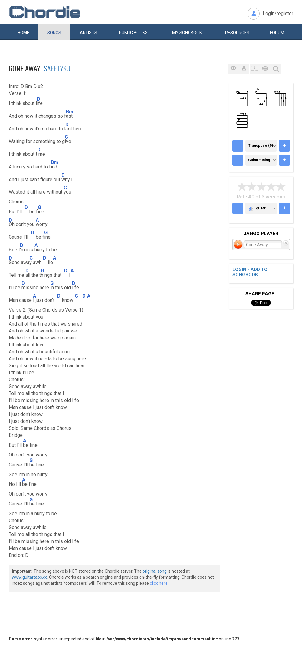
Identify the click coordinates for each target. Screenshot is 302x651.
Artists (88, 32)
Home (23, 32)
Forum (277, 32)
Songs (54, 32)
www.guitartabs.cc (29, 577)
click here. (159, 583)
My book (187, 32)
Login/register (278, 13)
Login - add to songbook (250, 272)
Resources (237, 32)
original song (155, 571)
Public (133, 32)
